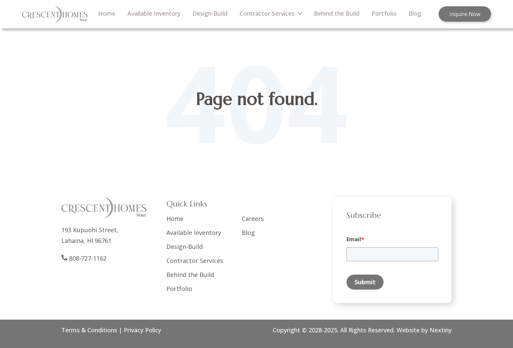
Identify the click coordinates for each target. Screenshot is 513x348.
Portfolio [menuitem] (384, 13)
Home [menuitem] (106, 13)
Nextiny (440, 330)
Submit (365, 282)
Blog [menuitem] (415, 13)
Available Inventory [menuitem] (153, 13)
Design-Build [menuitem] (209, 13)
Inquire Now (464, 14)
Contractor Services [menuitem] (270, 13)
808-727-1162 (87, 258)
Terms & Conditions (89, 330)
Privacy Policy (142, 330)
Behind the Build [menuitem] (337, 13)
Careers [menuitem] (253, 219)
